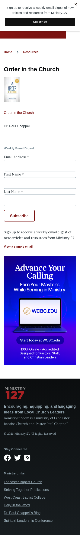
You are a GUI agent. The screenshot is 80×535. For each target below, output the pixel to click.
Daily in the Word (17, 505)
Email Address (16, 157)
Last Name (13, 191)
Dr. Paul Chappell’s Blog (22, 513)
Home (8, 52)
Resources (31, 52)
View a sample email (18, 246)
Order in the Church (19, 112)
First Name (14, 174)
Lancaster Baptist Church (23, 482)
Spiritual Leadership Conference (28, 520)
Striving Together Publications (26, 490)
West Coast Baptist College (24, 497)
